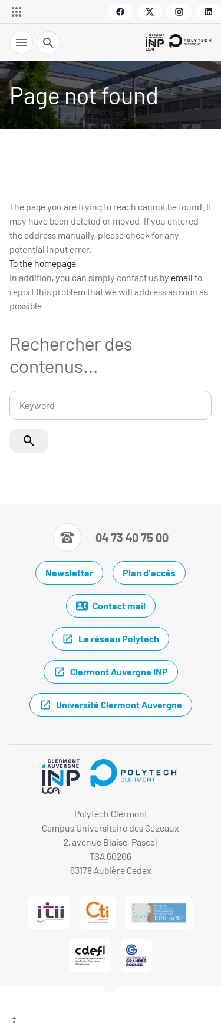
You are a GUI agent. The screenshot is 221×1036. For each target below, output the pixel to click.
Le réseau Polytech (110, 639)
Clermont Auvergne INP (111, 672)
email (182, 277)
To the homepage (42, 263)
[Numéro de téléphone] (111, 537)
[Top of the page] (110, 1021)
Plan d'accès (149, 572)
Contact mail (111, 606)
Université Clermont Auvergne (110, 705)
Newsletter (69, 572)
